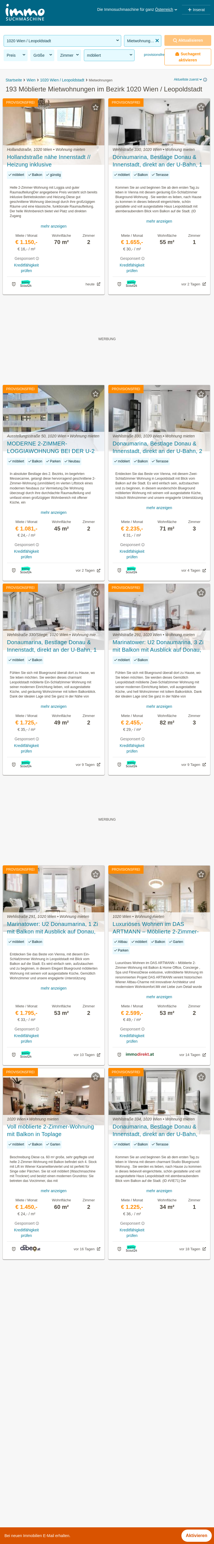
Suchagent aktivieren (188, 57)
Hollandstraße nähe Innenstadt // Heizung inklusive (49, 161)
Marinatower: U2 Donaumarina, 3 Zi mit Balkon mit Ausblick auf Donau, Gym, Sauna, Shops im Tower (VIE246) (158, 646)
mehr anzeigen (54, 226)
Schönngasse (120, 1478)
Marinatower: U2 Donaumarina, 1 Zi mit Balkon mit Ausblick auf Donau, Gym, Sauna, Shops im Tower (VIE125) (52, 928)
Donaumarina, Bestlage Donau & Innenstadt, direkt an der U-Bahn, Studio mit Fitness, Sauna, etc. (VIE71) (155, 1131)
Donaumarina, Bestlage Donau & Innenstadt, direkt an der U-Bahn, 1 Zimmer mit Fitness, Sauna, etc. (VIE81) (157, 161)
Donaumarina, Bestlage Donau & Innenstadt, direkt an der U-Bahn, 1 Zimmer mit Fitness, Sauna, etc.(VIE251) (52, 646)
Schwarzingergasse (126, 1490)
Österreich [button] (166, 9)
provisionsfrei (154, 55)
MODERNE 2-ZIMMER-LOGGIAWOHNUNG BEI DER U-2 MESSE (51, 447)
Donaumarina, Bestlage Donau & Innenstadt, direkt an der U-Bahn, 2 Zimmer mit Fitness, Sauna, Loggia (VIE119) (157, 447)
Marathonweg (120, 1453)
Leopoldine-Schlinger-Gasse (135, 1441)
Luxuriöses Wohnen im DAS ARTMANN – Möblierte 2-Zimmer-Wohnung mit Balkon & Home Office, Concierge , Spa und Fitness (159, 928)
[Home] (25, 13)
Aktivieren (196, 1535)
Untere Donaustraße (127, 1502)
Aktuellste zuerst (188, 79)
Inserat (196, 10)
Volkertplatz (118, 1515)
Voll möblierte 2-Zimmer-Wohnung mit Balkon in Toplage (50, 1130)
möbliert (110, 55)
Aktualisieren (188, 40)
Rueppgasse (119, 1466)
